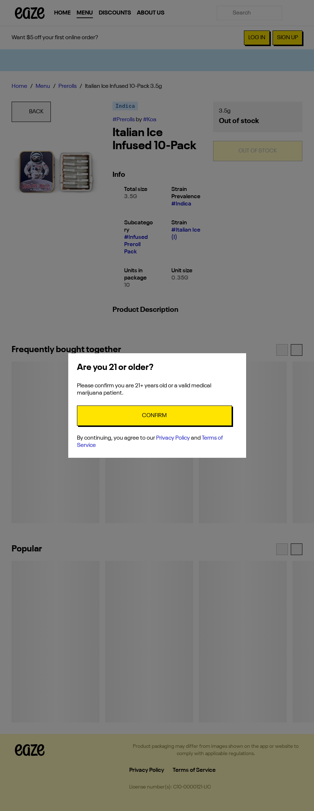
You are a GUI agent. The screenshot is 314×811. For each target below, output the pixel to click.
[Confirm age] (154, 416)
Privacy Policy (173, 438)
